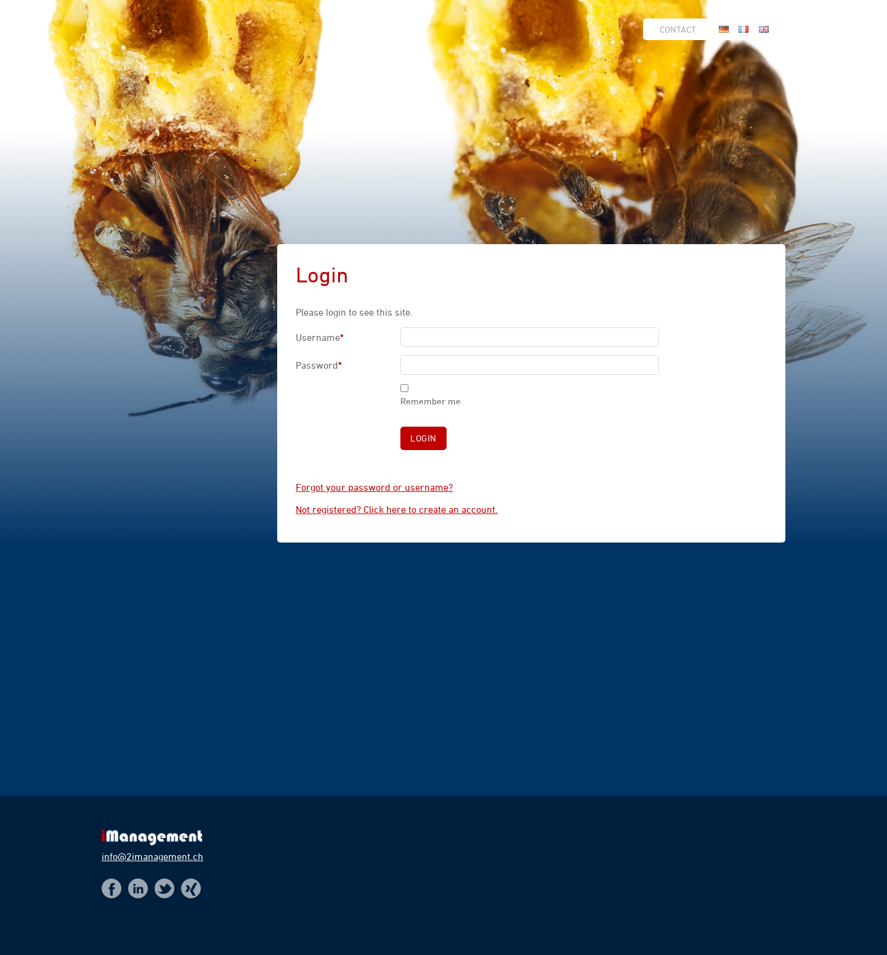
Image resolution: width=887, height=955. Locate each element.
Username (329, 339)
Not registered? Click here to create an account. (397, 509)
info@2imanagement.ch (152, 856)
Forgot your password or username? (374, 487)
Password (329, 366)
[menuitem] (681, 29)
